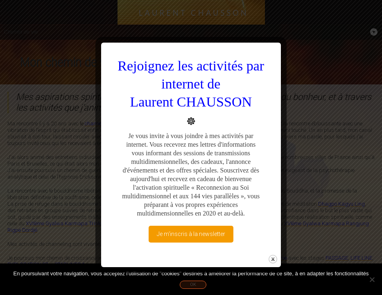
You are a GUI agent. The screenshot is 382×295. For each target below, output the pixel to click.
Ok (193, 284)
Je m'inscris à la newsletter (191, 234)
